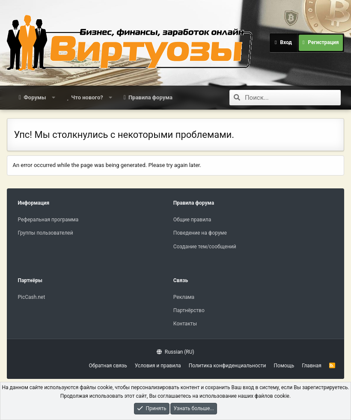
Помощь (284, 366)
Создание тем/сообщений (204, 247)
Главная (311, 366)
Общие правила (192, 220)
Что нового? (87, 97)
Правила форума (150, 97)
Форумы (35, 97)
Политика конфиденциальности (227, 366)
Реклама (183, 297)
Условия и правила (158, 366)
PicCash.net (31, 297)
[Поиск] (293, 97)
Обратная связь (108, 366)
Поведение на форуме (200, 233)
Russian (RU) (175, 352)
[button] (53, 97)
